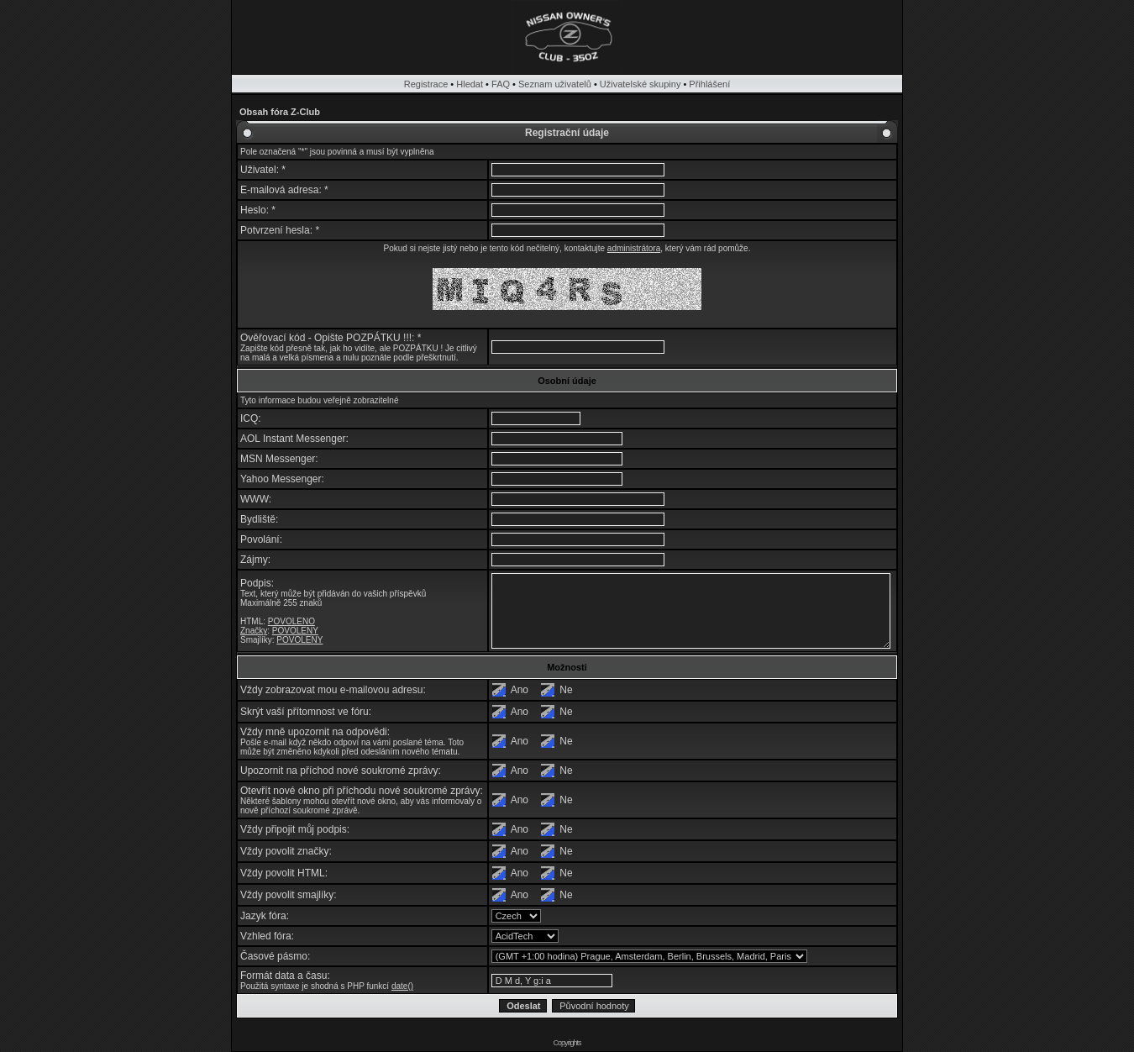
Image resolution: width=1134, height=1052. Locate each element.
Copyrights (566, 1043)
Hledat (469, 84)
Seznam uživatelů (554, 84)
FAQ (500, 84)
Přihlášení (709, 84)
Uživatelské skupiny (640, 84)
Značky (253, 630)
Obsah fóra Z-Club (279, 112)
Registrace (426, 84)
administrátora (633, 248)
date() (402, 986)
